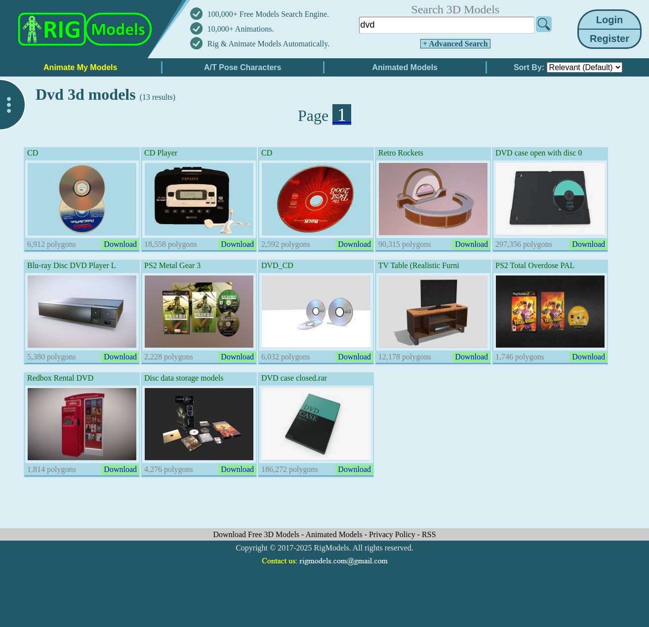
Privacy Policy (393, 534)
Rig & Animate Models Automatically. (268, 43)
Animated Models (335, 534)
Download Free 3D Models (257, 534)
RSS (429, 534)
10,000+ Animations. (240, 29)
